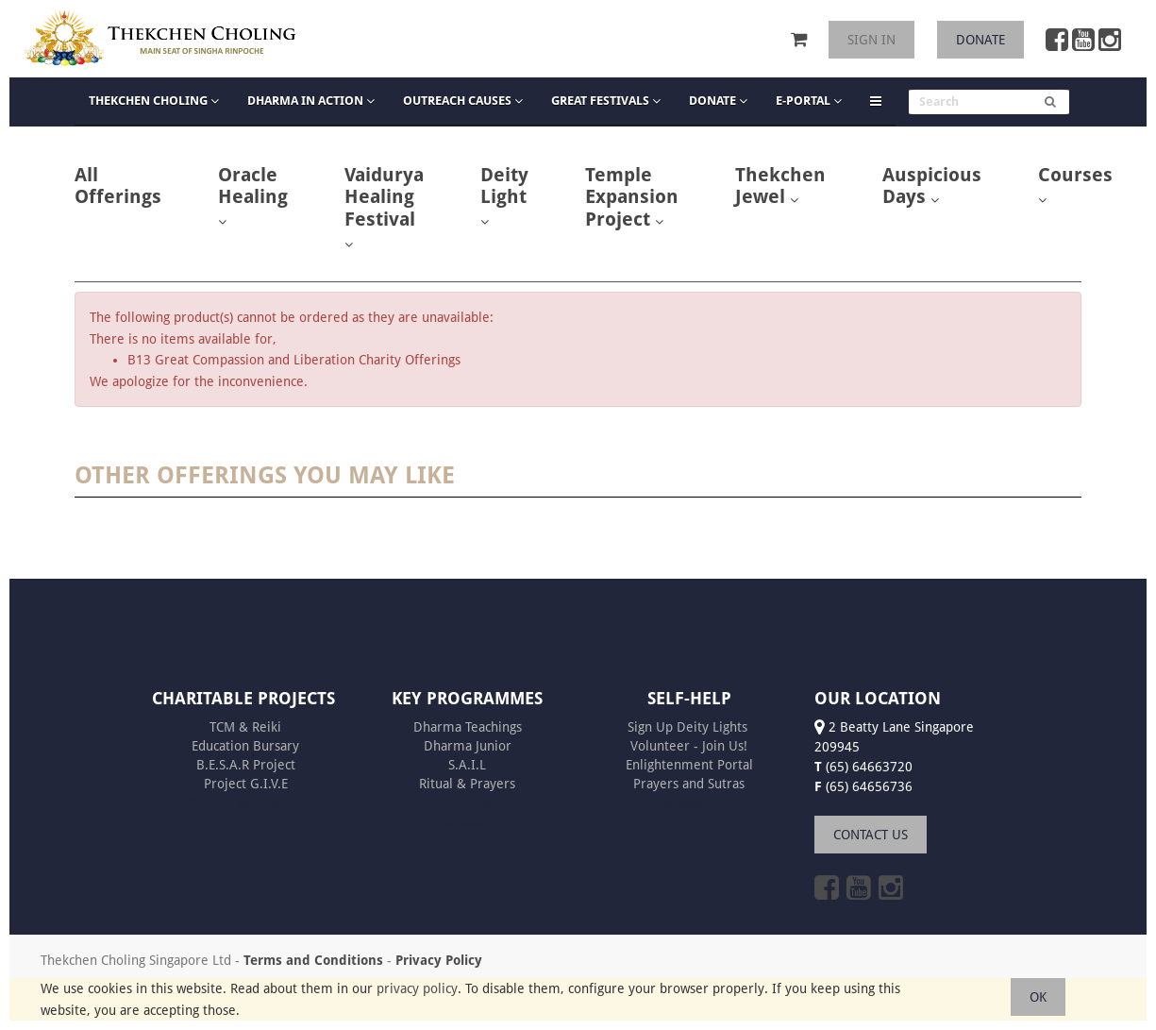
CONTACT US (870, 834)
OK (1038, 997)
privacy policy (417, 988)
